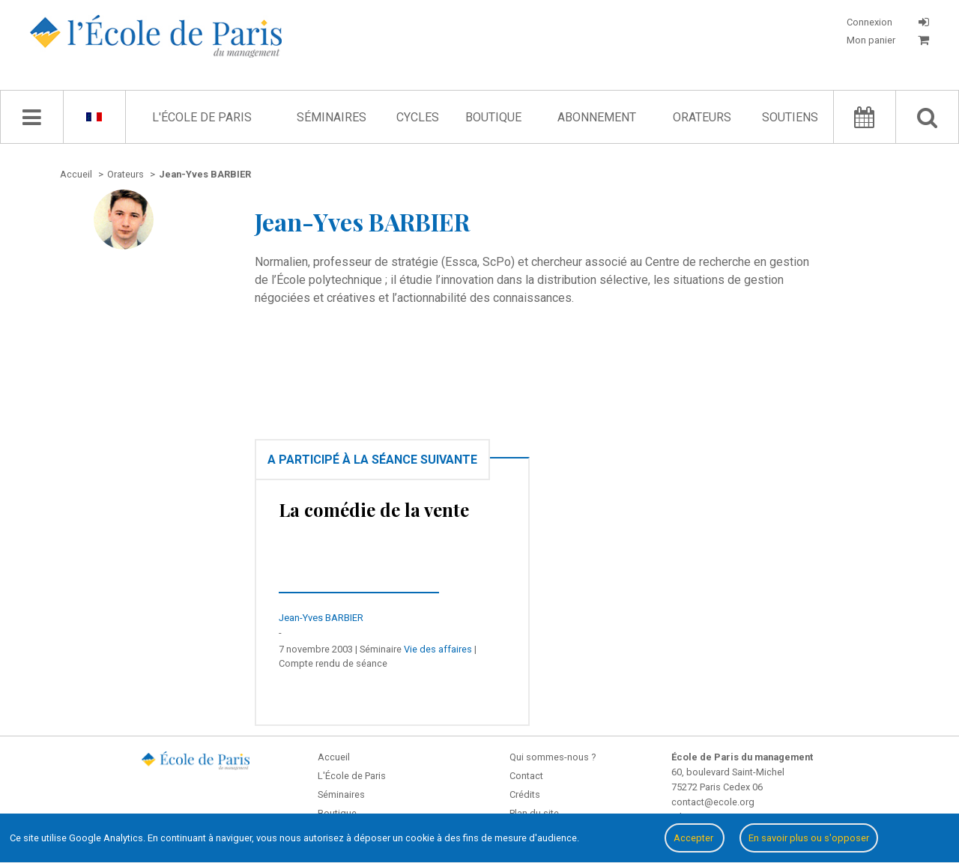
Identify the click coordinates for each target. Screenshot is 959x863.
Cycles (417, 117)
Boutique (493, 117)
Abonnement (596, 117)
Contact (526, 775)
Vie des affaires (438, 649)
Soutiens (790, 117)
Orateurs (702, 117)
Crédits (524, 794)
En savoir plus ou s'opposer (808, 838)
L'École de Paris (202, 117)
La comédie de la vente (374, 509)
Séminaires (331, 117)
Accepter (695, 838)
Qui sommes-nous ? (552, 757)
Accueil (334, 757)
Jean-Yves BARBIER (321, 617)
